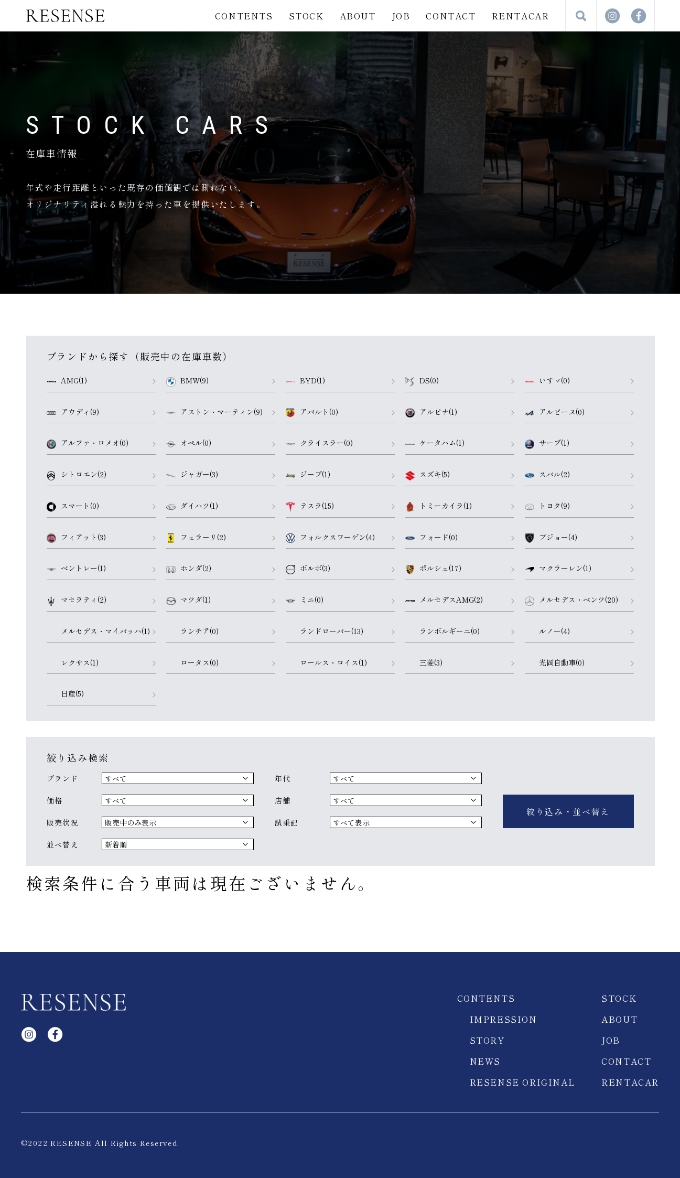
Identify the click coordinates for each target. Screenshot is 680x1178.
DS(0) (422, 381)
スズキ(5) (427, 474)
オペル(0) (188, 443)
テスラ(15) (310, 506)
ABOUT (358, 15)
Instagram (612, 15)
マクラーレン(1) (558, 568)
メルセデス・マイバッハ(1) (98, 631)
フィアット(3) (76, 537)
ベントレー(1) (76, 568)
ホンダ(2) (188, 568)
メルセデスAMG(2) (444, 600)
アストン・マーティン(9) (214, 412)
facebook (638, 15)
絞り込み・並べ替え (567, 806)
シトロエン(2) (76, 474)
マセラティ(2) (76, 600)
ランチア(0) (192, 631)
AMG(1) (67, 381)
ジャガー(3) (192, 474)
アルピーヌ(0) (555, 412)
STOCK (306, 15)
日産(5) (65, 694)
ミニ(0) (304, 600)
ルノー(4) (547, 631)
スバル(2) (547, 474)
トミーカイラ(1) (438, 506)
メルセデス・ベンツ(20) (571, 600)
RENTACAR (520, 15)
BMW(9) (187, 381)
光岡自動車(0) (555, 663)
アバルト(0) (312, 412)
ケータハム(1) (435, 443)
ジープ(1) (308, 474)
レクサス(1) (73, 663)
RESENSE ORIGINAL (523, 1071)
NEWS (485, 1050)
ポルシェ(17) (433, 568)
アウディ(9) (73, 412)
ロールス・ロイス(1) (326, 663)
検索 (581, 15)
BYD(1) (305, 381)
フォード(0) (431, 537)
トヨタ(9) (547, 506)
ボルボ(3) (308, 568)
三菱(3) (423, 663)
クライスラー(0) (319, 443)
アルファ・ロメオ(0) (87, 443)
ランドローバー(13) (324, 631)
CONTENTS (244, 15)
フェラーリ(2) (196, 537)
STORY (487, 1029)
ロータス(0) (192, 663)
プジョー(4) (551, 537)
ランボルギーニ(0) (442, 631)
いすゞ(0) (547, 381)
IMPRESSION (503, 1008)
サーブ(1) (547, 443)
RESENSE (65, 15)
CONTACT (451, 15)
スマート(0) (73, 506)
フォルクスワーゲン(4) (330, 537)
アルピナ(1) (431, 412)
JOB (401, 15)
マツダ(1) (188, 600)
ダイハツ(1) (192, 506)
